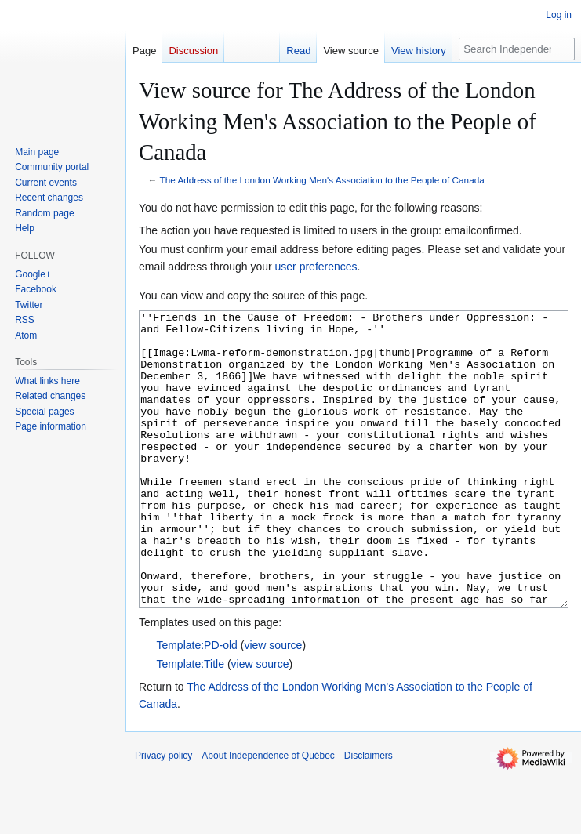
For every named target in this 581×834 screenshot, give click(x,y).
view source (273, 704)
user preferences (316, 266)
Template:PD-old (197, 704)
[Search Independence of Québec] (517, 49)
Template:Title (190, 722)
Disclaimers (368, 814)
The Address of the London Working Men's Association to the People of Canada (322, 180)
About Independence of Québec (268, 814)
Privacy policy (163, 814)
